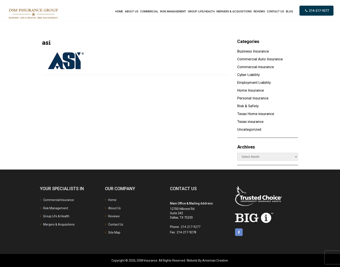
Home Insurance (250, 90)
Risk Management (55, 208)
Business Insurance (253, 51)
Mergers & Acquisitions (59, 224)
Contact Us (115, 224)
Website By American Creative (207, 260)
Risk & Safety (248, 106)
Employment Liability (254, 82)
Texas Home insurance (255, 114)
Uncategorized (249, 129)
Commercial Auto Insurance (260, 59)
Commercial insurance (255, 67)
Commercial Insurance (58, 200)
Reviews (114, 216)
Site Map (114, 232)
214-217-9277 (319, 10)
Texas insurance (250, 121)
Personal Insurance (252, 98)
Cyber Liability (248, 75)
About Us (114, 208)
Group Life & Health (56, 216)
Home (112, 200)
